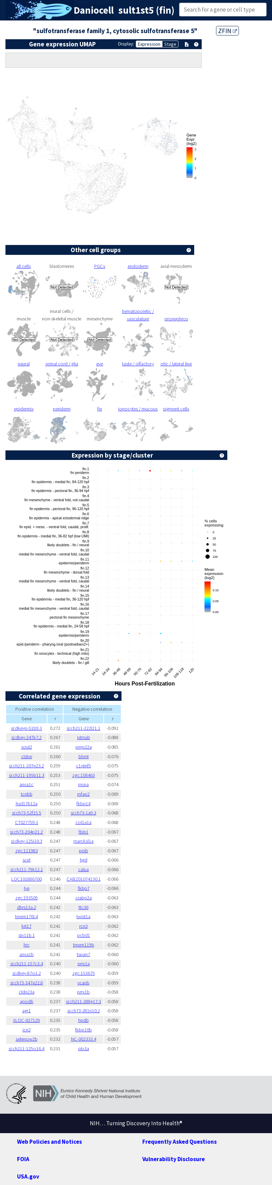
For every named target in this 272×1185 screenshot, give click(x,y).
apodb (26, 1001)
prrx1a (83, 963)
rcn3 (83, 926)
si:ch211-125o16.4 (26, 1048)
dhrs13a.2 (26, 907)
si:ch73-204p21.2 (26, 832)
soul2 (26, 747)
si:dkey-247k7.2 (26, 737)
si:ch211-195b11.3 (26, 775)
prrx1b (83, 992)
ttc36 (83, 907)
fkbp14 (83, 803)
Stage (170, 44)
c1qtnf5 (83, 766)
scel (26, 860)
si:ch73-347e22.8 (26, 983)
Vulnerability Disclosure (173, 1159)
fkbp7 (83, 888)
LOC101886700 (26, 879)
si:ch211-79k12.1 (26, 869)
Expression (149, 44)
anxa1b (26, 954)
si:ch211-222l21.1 (83, 728)
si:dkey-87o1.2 (26, 973)
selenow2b (27, 1039)
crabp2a (83, 898)
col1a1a (83, 822)
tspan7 (83, 954)
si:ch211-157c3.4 (26, 963)
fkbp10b (83, 1030)
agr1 (26, 1011)
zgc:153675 (83, 973)
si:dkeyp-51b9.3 (26, 728)
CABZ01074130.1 (84, 879)
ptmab (83, 737)
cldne (26, 756)
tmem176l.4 (26, 916)
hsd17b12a (27, 803)
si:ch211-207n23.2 (26, 766)
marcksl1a (83, 841)
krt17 (26, 926)
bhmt (83, 756)
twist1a (83, 916)
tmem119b (83, 945)
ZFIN (227, 31)
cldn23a (26, 992)
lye (26, 888)
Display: (126, 44)
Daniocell (94, 10)
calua (83, 869)
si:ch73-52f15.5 (26, 813)
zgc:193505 (26, 898)
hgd (83, 860)
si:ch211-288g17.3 (83, 1001)
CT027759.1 (26, 822)
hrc (27, 945)
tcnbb (26, 794)
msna (83, 784)
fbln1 (83, 832)
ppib (83, 851)
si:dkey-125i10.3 (26, 841)
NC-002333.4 (83, 1039)
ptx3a (83, 1048)
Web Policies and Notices (49, 1141)
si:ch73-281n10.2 (83, 1011)
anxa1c (26, 784)
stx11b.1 (26, 935)
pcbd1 (83, 935)
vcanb (83, 983)
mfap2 (83, 794)
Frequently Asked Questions (179, 1141)
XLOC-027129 (26, 1020)
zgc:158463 (83, 775)
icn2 (27, 1030)
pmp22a (83, 747)
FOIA (23, 1159)
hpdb (83, 1020)
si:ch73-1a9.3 (83, 813)
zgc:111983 (26, 851)
